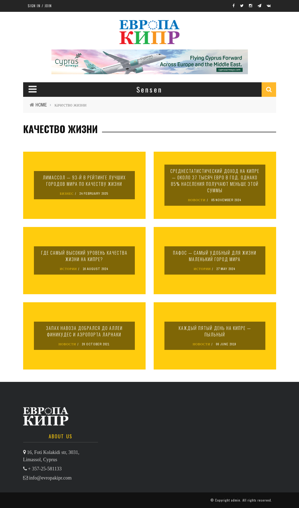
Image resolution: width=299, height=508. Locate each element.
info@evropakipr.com (50, 478)
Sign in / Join (40, 5)
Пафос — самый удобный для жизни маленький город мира (214, 256)
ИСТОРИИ (68, 269)
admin (235, 500)
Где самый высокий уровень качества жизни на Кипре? (84, 256)
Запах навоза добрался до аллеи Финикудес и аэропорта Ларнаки (84, 331)
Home (41, 104)
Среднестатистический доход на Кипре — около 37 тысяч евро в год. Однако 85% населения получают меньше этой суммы (214, 181)
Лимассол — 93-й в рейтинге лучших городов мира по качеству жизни (84, 180)
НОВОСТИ (196, 200)
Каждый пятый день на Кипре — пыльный (215, 331)
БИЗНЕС (67, 193)
